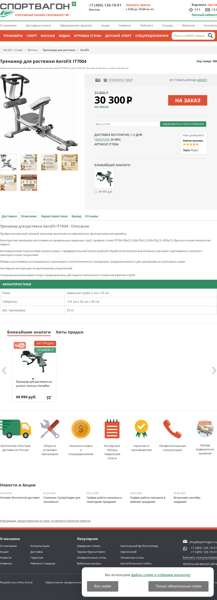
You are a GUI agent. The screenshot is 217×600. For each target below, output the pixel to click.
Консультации (39, 546)
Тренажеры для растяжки (59, 50)
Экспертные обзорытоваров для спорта (112, 440)
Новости (6, 557)
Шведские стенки (88, 546)
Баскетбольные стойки (135, 563)
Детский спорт (118, 36)
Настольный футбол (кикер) (139, 546)
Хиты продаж (70, 332)
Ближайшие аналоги (29, 332)
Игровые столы (87, 36)
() (197, 9)
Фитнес (33, 50)
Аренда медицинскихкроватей (205, 437)
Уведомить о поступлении (183, 124)
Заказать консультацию (199, 557)
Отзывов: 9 (45, 349)
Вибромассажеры (89, 563)
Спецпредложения (151, 36)
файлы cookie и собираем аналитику (161, 575)
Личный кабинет (204, 15)
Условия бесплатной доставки (19, 497)
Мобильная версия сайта (200, 564)
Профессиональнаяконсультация (172, 436)
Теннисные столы (132, 557)
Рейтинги (146, 25)
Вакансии (188, 25)
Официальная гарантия (76, 25)
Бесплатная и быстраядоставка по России (15, 436)
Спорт (32, 36)
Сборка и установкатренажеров (49, 438)
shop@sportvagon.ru (203, 542)
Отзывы (167, 25)
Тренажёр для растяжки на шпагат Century (34, 384)
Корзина (199, 4)
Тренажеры (13, 36)
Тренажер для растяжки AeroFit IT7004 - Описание (44, 226)
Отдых (64, 36)
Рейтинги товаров (42, 563)
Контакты (210, 25)
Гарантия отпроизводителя (141, 436)
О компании (8, 25)
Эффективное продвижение (67, 582)
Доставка (9, 216)
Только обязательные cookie (178, 586)
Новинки (125, 25)
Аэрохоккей (128, 552)
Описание (29, 216)
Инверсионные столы (91, 557)
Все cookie (102, 586)
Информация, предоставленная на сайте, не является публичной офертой (45, 520)
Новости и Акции (18, 485)
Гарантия (101, 139)
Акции (105, 25)
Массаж (48, 36)
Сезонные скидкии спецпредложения (80, 438)
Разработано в (16, 582)
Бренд (76, 216)
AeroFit (7, 50)
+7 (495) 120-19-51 (105, 5)
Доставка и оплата (38, 25)
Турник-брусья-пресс (91, 552)
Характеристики (54, 216)
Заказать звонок (138, 5)
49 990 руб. (106, 191)
